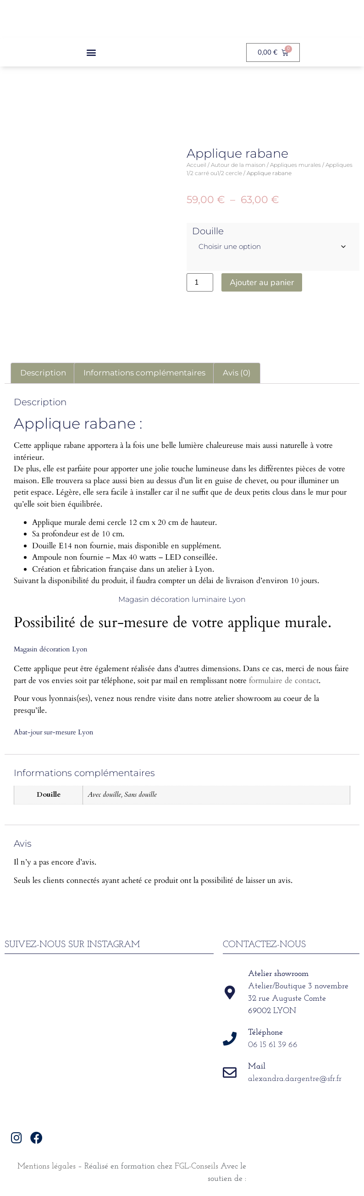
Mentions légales (46, 1166)
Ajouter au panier (262, 282)
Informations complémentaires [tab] (144, 372)
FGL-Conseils (196, 1166)
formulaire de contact (284, 680)
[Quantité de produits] (200, 282)
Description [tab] (43, 372)
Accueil (196, 164)
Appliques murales (295, 164)
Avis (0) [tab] (237, 372)
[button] (91, 52)
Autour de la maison (238, 164)
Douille (208, 231)
